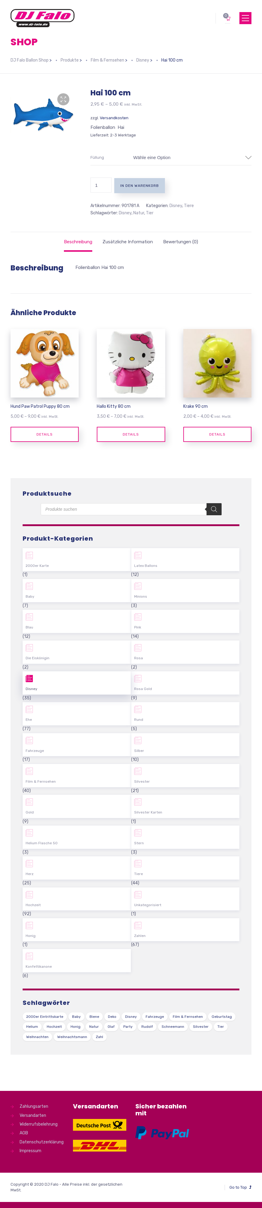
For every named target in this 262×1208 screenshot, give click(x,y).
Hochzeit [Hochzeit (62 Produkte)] (54, 1026)
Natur (138, 213)
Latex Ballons (145, 566)
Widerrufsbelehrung (39, 1124)
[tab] (78, 241)
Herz (29, 874)
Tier (149, 213)
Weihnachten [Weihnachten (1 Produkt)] (37, 1037)
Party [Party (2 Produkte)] (128, 1026)
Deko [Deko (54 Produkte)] (112, 1017)
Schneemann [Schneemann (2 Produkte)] (173, 1026)
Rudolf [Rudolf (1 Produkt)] (147, 1026)
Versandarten (33, 1115)
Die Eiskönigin (37, 658)
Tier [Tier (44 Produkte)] (220, 1026)
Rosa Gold (143, 689)
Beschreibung (78, 241)
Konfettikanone (39, 966)
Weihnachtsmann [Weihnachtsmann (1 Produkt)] (72, 1037)
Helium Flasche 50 (42, 843)
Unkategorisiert (147, 905)
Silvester (142, 781)
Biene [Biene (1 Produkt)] (94, 1017)
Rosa (138, 658)
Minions (140, 596)
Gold (30, 812)
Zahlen (140, 936)
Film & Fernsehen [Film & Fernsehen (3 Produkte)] (188, 1017)
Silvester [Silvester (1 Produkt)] (201, 1026)
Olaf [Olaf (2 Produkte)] (111, 1026)
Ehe (29, 719)
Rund (138, 719)
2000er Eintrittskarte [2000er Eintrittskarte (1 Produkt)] (44, 1017)
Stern (139, 843)
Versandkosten (114, 117)
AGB (24, 1133)
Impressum (30, 1150)
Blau (29, 627)
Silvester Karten (148, 812)
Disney (175, 205)
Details (44, 434)
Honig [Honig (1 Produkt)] (75, 1026)
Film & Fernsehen (41, 781)
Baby (30, 596)
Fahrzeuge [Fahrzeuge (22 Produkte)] (155, 1017)
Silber (139, 751)
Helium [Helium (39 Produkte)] (32, 1026)
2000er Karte (37, 566)
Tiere (189, 205)
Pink (137, 627)
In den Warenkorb (139, 186)
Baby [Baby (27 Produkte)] (76, 1017)
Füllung (97, 157)
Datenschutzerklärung (42, 1142)
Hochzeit (33, 905)
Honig (31, 936)
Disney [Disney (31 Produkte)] (131, 1017)
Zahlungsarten (34, 1106)
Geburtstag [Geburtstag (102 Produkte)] (222, 1017)
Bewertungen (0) (180, 241)
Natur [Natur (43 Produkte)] (94, 1026)
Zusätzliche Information (128, 241)
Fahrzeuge (35, 751)
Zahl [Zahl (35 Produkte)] (99, 1037)
